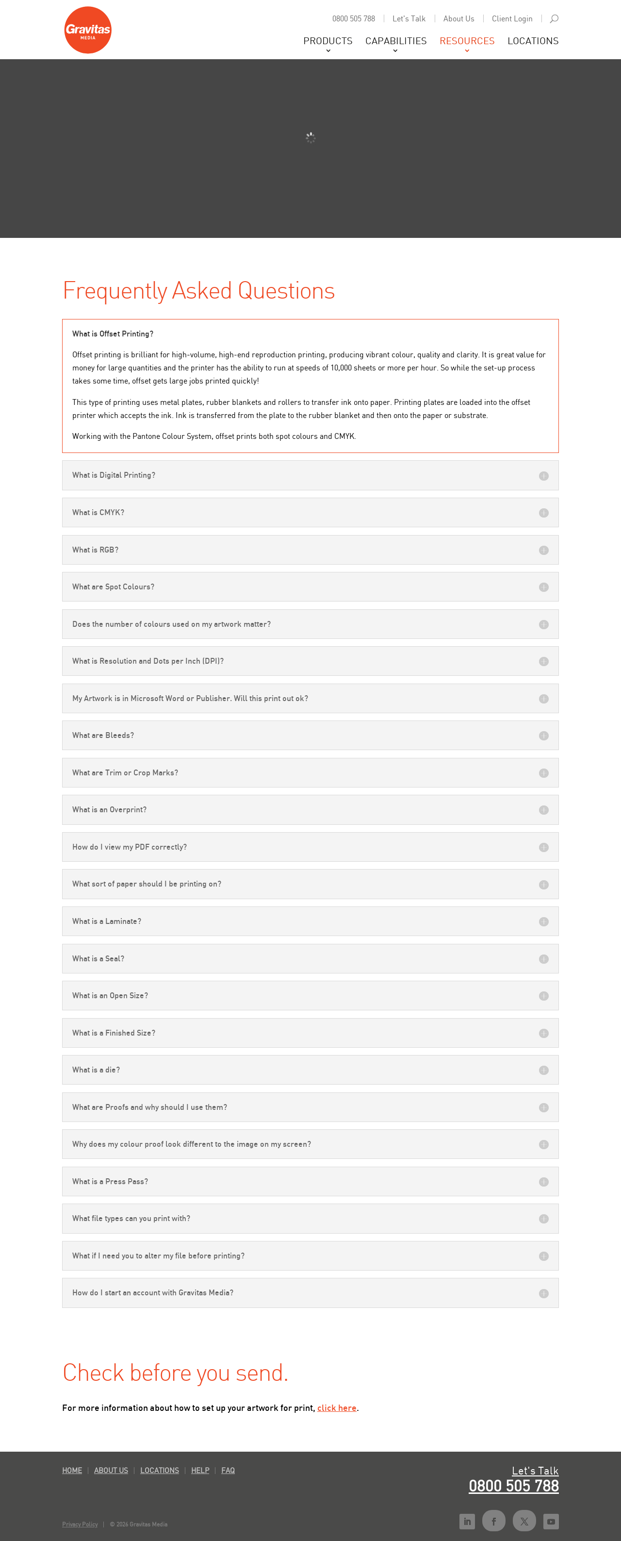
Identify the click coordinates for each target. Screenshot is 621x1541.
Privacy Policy (80, 1524)
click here (337, 1407)
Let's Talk (409, 18)
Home (72, 1470)
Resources (467, 42)
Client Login (512, 18)
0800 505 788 (353, 18)
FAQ (228, 1470)
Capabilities (396, 42)
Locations (533, 42)
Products (328, 42)
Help (200, 1470)
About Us (458, 18)
